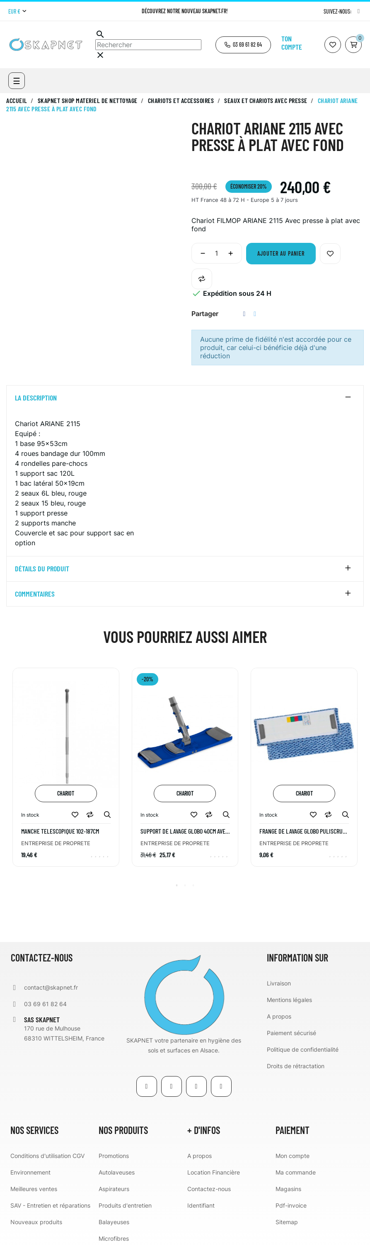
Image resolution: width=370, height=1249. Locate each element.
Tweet (255, 313)
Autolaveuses (117, 1172)
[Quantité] (216, 253)
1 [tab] (177, 885)
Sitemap (287, 1221)
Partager (244, 313)
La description (36, 398)
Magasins (288, 1188)
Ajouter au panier (281, 253)
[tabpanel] (66, 773)
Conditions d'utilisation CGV (47, 1155)
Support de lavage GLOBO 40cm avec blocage (184, 831)
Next (359, 773)
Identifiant (201, 1205)
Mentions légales (289, 999)
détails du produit (42, 569)
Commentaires (35, 594)
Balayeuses (114, 1221)
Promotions (114, 1155)
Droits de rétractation (295, 1065)
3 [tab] (193, 885)
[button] (243, 44)
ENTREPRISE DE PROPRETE (55, 843)
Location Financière (213, 1172)
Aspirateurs (114, 1188)
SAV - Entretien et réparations (50, 1205)
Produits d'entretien (125, 1205)
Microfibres (114, 1238)
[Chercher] (148, 44)
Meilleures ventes (33, 1188)
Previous (10, 773)
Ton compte (291, 42)
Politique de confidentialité (303, 1049)
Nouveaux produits (36, 1221)
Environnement (30, 1172)
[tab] (185, 398)
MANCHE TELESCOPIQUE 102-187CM (60, 831)
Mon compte (293, 1155)
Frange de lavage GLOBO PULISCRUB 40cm (302, 831)
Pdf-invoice (291, 1205)
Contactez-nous (209, 1188)
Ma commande (296, 1172)
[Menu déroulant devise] (17, 11)
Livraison (279, 983)
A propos (279, 1016)
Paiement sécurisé (291, 1032)
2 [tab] (185, 885)
